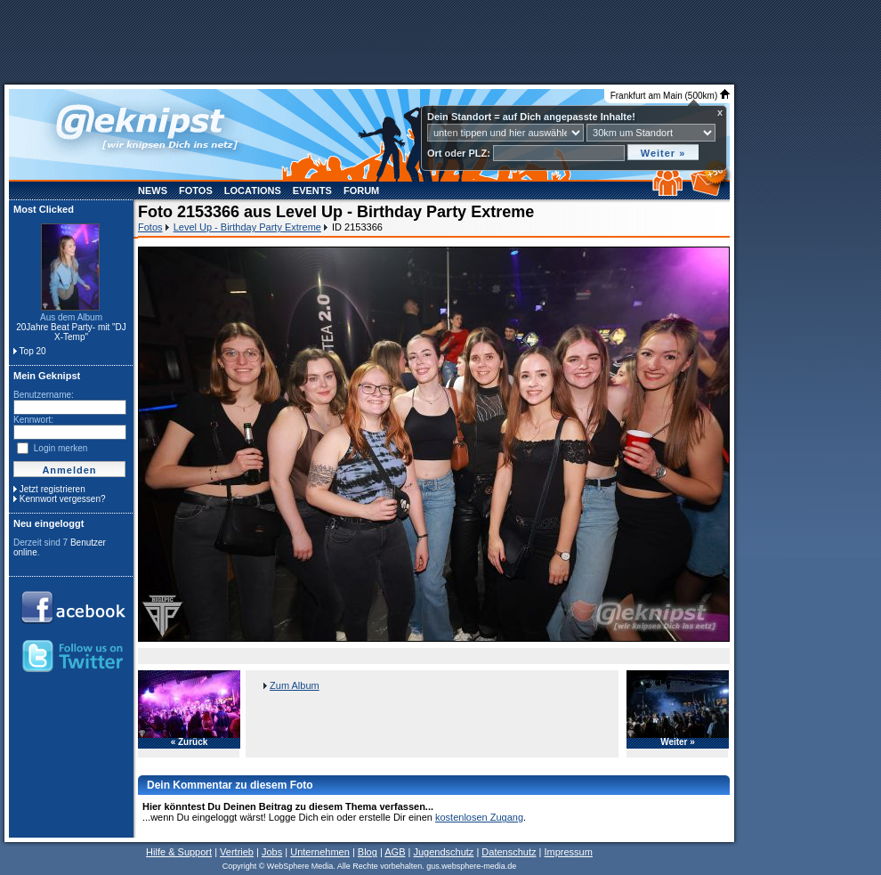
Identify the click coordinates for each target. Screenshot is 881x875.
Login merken (61, 448)
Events (312, 190)
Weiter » (677, 742)
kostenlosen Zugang (479, 817)
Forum (361, 190)
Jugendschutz (443, 852)
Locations (252, 190)
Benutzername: (43, 395)
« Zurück (189, 742)
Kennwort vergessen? (63, 499)
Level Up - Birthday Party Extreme (247, 227)
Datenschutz (508, 852)
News (152, 190)
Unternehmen (320, 852)
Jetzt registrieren (52, 489)
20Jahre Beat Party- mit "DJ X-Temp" (71, 332)
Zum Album (294, 685)
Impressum (568, 852)
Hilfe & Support (179, 852)
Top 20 (33, 351)
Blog (367, 852)
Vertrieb (237, 852)
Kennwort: (33, 420)
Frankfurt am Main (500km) (670, 96)
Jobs (272, 852)
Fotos (196, 190)
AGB (394, 852)
